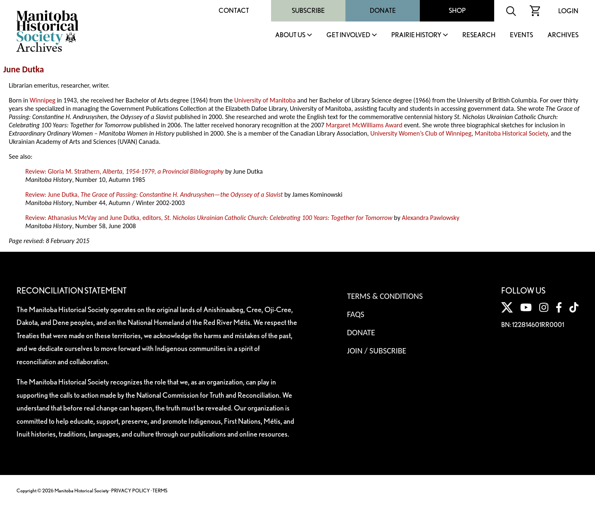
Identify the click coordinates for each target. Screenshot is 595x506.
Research (478, 35)
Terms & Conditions (385, 296)
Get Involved (348, 35)
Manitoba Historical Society (511, 133)
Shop (457, 10)
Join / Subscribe (377, 351)
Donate (383, 10)
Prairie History (416, 35)
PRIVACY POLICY (130, 490)
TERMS (159, 490)
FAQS (355, 314)
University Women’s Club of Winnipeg (420, 133)
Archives (562, 35)
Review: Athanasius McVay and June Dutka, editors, (208, 218)
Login (568, 11)
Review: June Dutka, (154, 194)
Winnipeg (42, 100)
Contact (234, 10)
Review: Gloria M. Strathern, (124, 171)
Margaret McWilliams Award (364, 125)
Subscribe (308, 10)
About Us (290, 35)
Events (521, 35)
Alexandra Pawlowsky (430, 218)
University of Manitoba (265, 100)
